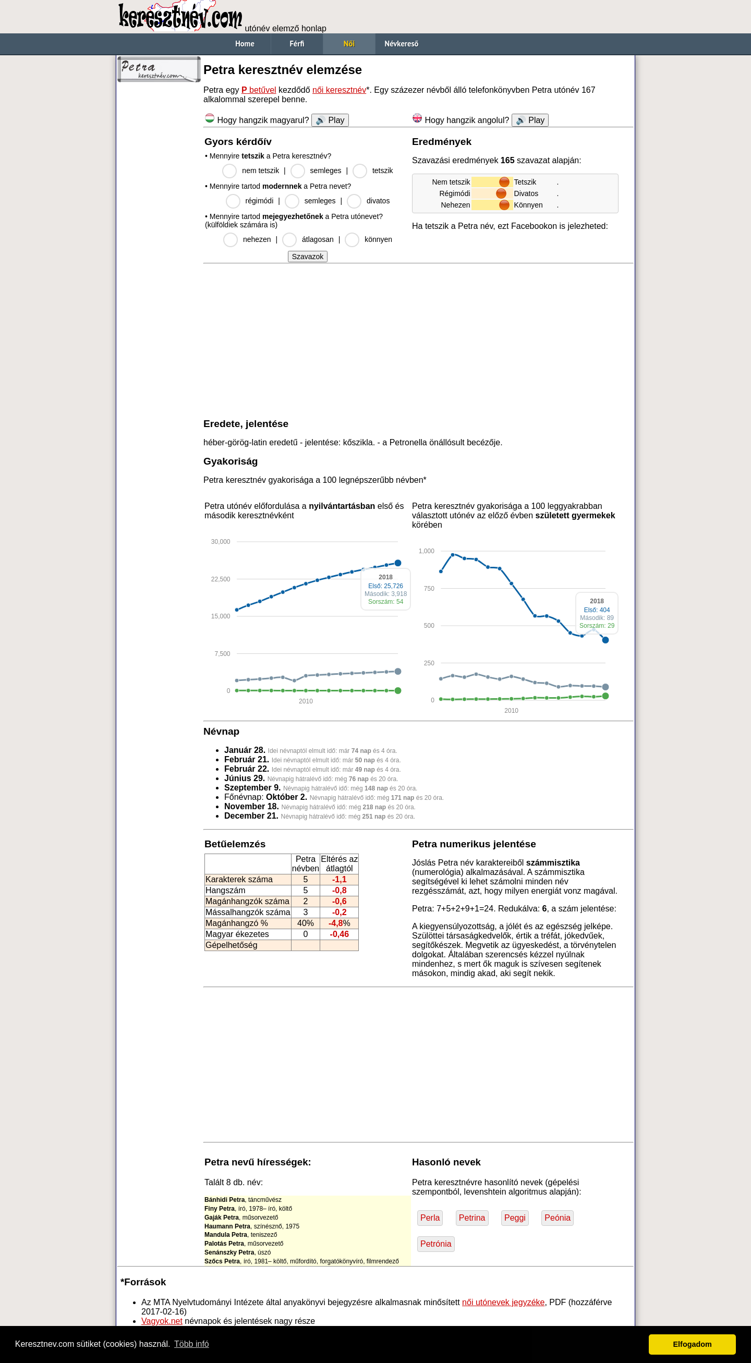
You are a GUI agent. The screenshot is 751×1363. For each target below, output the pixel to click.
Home (245, 43)
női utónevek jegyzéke (503, 1302)
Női (349, 43)
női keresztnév (339, 90)
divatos (378, 201)
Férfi (296, 43)
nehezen (257, 239)
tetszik (382, 170)
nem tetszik (260, 170)
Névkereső (402, 43)
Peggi (515, 1217)
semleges (326, 170)
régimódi (260, 201)
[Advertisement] (159, 245)
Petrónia (436, 1243)
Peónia (557, 1217)
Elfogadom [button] (692, 1344)
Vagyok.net (162, 1321)
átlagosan (318, 239)
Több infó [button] (191, 1344)
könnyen (378, 239)
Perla (430, 1217)
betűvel (258, 90)
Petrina (472, 1217)
